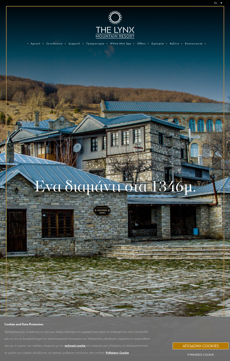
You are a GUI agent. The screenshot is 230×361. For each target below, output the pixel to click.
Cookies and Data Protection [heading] (23, 324)
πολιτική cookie (75, 346)
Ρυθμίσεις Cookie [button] (117, 353)
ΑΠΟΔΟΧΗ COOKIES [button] (201, 346)
